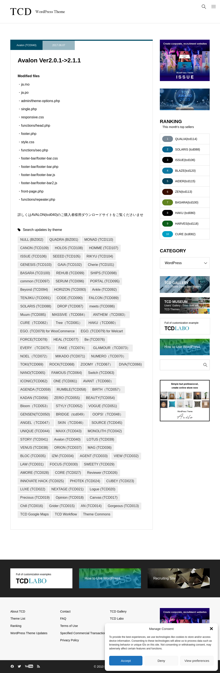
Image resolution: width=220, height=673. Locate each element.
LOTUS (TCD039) (100, 439)
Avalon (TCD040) (26, 45)
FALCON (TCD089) (104, 298)
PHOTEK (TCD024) (85, 481)
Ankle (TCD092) (104, 289)
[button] (211, 628)
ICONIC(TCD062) (33, 381)
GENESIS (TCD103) (36, 264)
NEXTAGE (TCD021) (67, 489)
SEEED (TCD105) (66, 256)
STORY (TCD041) (34, 439)
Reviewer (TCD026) (102, 472)
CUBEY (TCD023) (120, 481)
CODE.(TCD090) (70, 298)
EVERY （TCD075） (36, 348)
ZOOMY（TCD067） (97, 364)
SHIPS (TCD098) (103, 273)
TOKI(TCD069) (31, 364)
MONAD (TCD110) (98, 239)
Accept (126, 660)
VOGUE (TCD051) (103, 406)
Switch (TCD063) (101, 373)
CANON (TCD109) (34, 248)
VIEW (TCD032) (126, 456)
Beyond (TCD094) (34, 289)
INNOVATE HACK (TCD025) (42, 481)
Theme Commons (96, 514)
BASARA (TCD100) (35, 273)
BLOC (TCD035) (33, 456)
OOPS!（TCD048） (107, 414)
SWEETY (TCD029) (99, 464)
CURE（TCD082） (35, 323)
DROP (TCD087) (70, 306)
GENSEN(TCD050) (35, 414)
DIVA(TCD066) (130, 364)
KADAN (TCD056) (34, 398)
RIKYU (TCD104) (100, 256)
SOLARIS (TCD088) (35, 306)
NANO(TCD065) (32, 373)
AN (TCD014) (91, 506)
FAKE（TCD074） (72, 348)
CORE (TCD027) (68, 472)
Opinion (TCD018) (70, 497)
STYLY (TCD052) (69, 406)
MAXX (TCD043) (69, 431)
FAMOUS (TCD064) (66, 373)
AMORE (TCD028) (34, 472)
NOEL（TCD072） (34, 356)
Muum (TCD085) (33, 314)
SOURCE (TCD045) (107, 423)
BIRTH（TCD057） (107, 389)
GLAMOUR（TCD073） (111, 348)
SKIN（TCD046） (72, 423)
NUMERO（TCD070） (108, 356)
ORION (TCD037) (67, 447)
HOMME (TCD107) (103, 248)
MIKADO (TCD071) (70, 356)
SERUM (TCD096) (70, 281)
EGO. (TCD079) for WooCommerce (47, 331)
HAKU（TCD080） (103, 323)
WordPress (187, 263)
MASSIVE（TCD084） (69, 314)
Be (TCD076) (94, 339)
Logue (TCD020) (102, 489)
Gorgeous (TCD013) (123, 506)
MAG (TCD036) (100, 447)
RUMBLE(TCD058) (71, 389)
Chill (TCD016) (31, 506)
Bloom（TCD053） (35, 406)
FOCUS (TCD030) (64, 464)
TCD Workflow (66, 514)
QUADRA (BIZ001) (63, 239)
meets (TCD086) (102, 306)
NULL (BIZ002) (31, 239)
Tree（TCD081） (69, 323)
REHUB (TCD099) (70, 273)
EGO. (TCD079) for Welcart (102, 331)
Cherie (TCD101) (101, 264)
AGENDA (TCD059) (35, 389)
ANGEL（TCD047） (36, 423)
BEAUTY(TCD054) (100, 398)
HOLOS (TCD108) (69, 248)
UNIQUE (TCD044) (35, 431)
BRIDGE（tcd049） (71, 414)
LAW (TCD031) (32, 464)
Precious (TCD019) (35, 497)
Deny (161, 660)
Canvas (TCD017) (104, 497)
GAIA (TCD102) (70, 264)
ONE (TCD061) (65, 381)
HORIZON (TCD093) (70, 289)
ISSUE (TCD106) (33, 256)
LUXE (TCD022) (32, 489)
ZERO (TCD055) (67, 398)
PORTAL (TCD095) (105, 281)
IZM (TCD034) (63, 456)
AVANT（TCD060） (98, 381)
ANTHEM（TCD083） (110, 314)
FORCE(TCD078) (33, 339)
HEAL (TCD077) (65, 339)
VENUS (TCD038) (34, 447)
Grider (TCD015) (62, 506)
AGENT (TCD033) (94, 456)
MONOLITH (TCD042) (105, 431)
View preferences (197, 660)
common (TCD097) (34, 281)
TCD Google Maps (34, 514)
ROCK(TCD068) (61, 364)
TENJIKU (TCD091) (35, 298)
